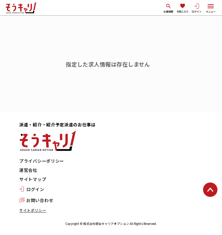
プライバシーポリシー (41, 161)
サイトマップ (32, 179)
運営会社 (28, 170)
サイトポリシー (32, 210)
